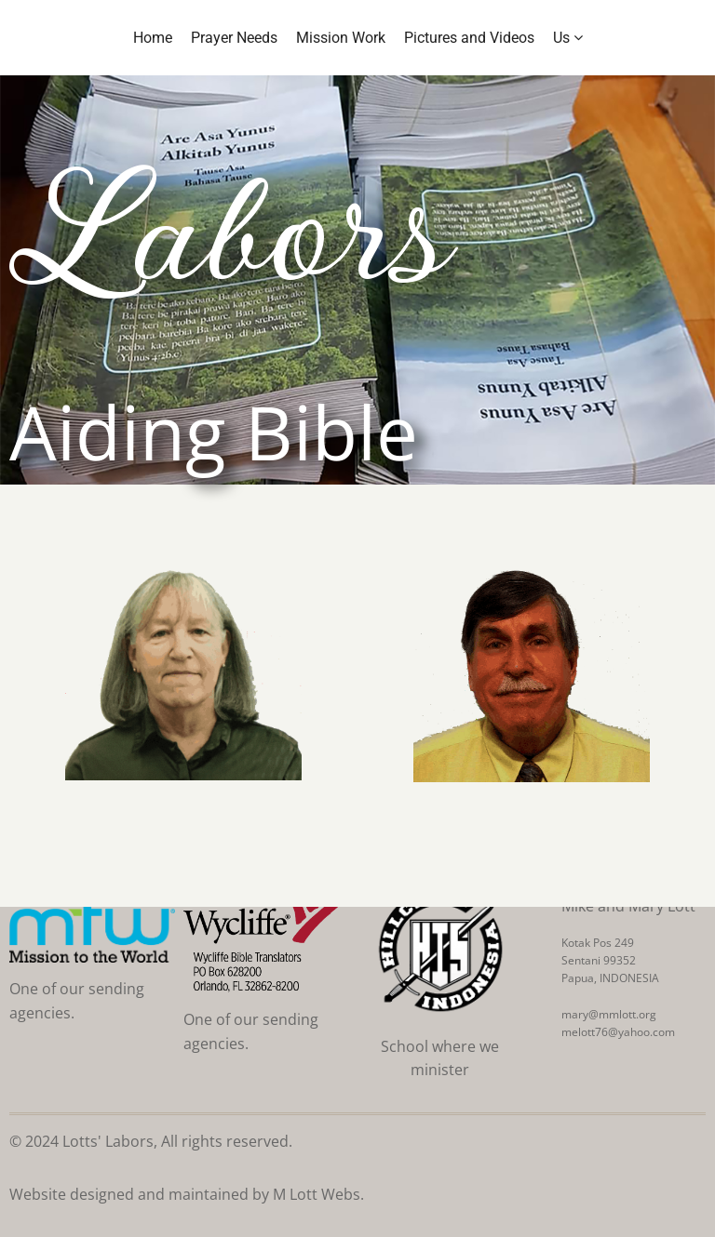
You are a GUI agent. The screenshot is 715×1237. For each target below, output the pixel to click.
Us (568, 38)
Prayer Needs (234, 38)
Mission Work (340, 38)
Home (152, 38)
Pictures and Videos (469, 38)
